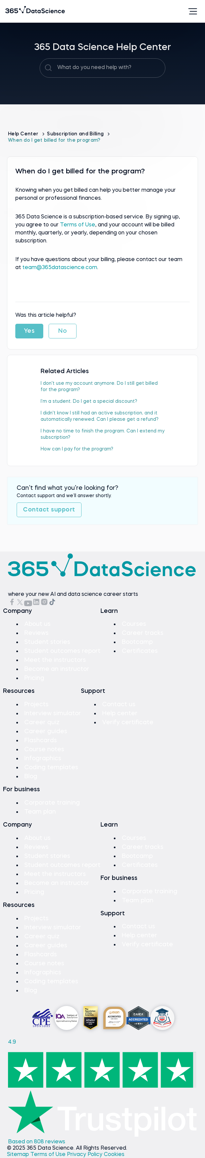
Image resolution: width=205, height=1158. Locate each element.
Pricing (34, 678)
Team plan (40, 812)
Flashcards (40, 741)
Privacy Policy (85, 1154)
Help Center (24, 134)
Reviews (36, 633)
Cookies (114, 1154)
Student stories (47, 642)
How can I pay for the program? (77, 449)
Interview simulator (52, 714)
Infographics (42, 759)
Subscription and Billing (76, 134)
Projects (36, 705)
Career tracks (142, 633)
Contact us (118, 705)
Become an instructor (56, 669)
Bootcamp (137, 642)
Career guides (45, 732)
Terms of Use (77, 225)
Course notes (44, 750)
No (62, 331)
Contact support (49, 510)
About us (37, 624)
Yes (29, 331)
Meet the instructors (55, 660)
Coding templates (51, 768)
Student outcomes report (62, 651)
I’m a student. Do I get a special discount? (89, 401)
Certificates (140, 651)
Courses (134, 624)
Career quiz (42, 723)
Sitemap (18, 1154)
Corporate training (52, 803)
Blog (30, 777)
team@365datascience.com (59, 267)
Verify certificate (127, 723)
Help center (119, 714)
